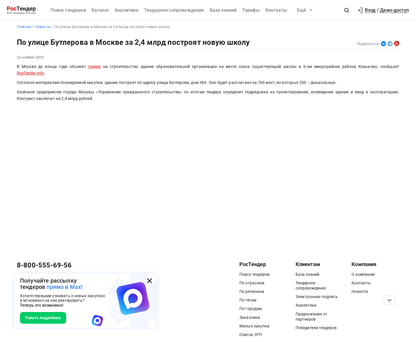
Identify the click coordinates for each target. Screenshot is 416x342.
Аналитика (126, 10)
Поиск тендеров (68, 10)
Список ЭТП (250, 334)
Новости (360, 291)
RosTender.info (30, 73)
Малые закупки (254, 326)
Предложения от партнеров (311, 316)
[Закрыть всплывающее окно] (149, 281)
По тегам (247, 300)
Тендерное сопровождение (174, 10)
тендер (94, 66)
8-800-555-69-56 (44, 265)
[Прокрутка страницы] (389, 300)
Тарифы (251, 10)
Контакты (276, 10)
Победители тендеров (316, 327)
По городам (250, 308)
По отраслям (251, 283)
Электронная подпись (317, 296)
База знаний (223, 10)
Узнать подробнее (43, 317)
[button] (347, 10)
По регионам (251, 291)
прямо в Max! (64, 286)
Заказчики (249, 317)
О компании (363, 274)
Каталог (100, 10)
